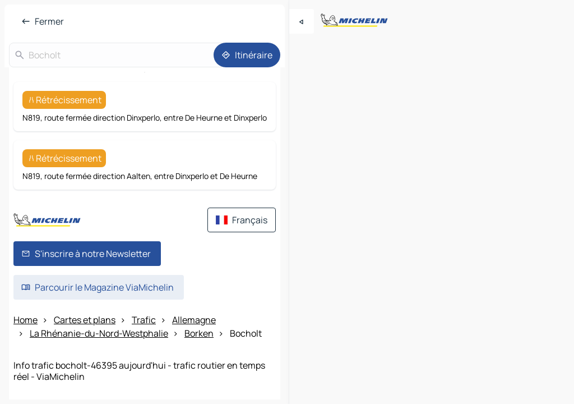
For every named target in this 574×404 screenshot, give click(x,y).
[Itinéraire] (247, 55)
